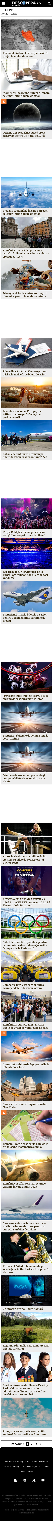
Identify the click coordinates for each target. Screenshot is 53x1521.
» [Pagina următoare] (40, 1444)
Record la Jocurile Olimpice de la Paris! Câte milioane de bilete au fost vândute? (25, 575)
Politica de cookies (39, 1461)
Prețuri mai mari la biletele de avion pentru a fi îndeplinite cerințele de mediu (25, 617)
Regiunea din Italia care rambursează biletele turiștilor (26, 1347)
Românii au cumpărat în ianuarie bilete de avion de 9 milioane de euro (25, 1026)
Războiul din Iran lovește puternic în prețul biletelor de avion (25, 54)
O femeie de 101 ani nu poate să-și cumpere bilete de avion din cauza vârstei (24, 778)
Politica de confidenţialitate (17, 1461)
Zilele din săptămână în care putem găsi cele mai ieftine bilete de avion (24, 373)
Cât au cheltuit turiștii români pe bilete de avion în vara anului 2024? (25, 455)
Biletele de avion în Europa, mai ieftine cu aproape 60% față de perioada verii (22, 414)
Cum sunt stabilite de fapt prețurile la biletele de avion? (26, 1066)
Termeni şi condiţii (12, 1466)
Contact (45, 1466)
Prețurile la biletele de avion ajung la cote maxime (25, 737)
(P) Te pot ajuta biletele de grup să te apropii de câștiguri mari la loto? (25, 697)
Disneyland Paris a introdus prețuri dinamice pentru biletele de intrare (25, 295)
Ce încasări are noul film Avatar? (23, 1309)
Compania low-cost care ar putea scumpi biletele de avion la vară (23, 986)
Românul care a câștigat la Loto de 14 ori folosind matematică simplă (25, 1145)
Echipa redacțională (31, 1466)
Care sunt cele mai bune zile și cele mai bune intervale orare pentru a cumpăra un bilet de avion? (24, 1226)
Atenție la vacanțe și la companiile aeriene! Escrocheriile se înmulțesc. (25, 1433)
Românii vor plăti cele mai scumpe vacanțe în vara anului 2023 (24, 1185)
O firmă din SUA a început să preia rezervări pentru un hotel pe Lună (24, 134)
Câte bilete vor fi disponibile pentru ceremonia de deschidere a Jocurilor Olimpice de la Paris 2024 (25, 945)
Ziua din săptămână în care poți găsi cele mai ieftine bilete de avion (25, 212)
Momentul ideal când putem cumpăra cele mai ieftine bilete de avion (26, 94)
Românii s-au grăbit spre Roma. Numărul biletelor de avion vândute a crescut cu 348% (26, 253)
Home (4, 13)
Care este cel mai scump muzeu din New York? (24, 1105)
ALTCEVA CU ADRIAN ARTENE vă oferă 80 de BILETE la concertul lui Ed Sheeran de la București (26, 902)
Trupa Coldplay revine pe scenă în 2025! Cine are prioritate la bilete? (24, 533)
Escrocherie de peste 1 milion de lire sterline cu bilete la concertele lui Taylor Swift (25, 859)
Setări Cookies (27, 1471)
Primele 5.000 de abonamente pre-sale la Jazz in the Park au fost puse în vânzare (26, 1269)
